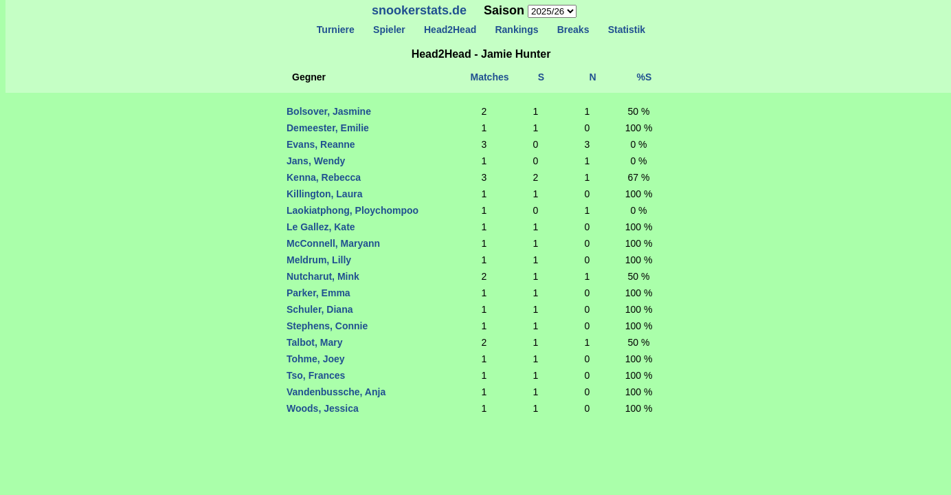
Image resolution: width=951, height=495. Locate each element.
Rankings (516, 29)
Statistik (626, 29)
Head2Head (450, 29)
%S (644, 77)
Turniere (335, 29)
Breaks (573, 29)
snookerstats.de (419, 10)
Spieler (389, 29)
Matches (489, 77)
